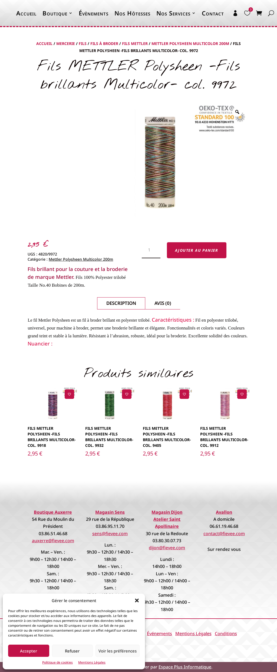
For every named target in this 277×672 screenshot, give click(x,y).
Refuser (72, 651)
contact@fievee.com (224, 534)
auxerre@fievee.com (53, 541)
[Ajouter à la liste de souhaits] (69, 394)
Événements (159, 634)
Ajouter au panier (196, 250)
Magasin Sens (110, 512)
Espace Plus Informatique (185, 667)
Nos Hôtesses (132, 13)
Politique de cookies (57, 662)
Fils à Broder (104, 43)
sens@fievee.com (110, 534)
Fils (83, 43)
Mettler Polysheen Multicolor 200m (190, 43)
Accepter (28, 651)
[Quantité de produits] (151, 250)
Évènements (93, 13)
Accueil (26, 13)
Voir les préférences (117, 651)
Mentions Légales (91, 662)
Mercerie (65, 43)
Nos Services (173, 13)
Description (121, 303)
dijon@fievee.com (167, 548)
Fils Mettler (135, 43)
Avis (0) (162, 303)
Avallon (224, 512)
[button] (137, 600)
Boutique (54, 13)
